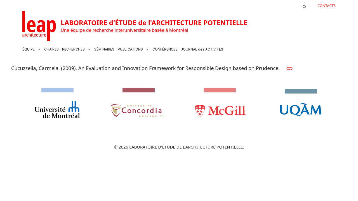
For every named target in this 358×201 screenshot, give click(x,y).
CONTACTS (326, 5)
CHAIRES (51, 49)
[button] (304, 5)
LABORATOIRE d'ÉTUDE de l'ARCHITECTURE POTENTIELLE (154, 22)
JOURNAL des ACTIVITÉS (202, 49)
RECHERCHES (77, 49)
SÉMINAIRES (104, 49)
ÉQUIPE (32, 49)
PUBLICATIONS (134, 49)
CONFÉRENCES (165, 49)
